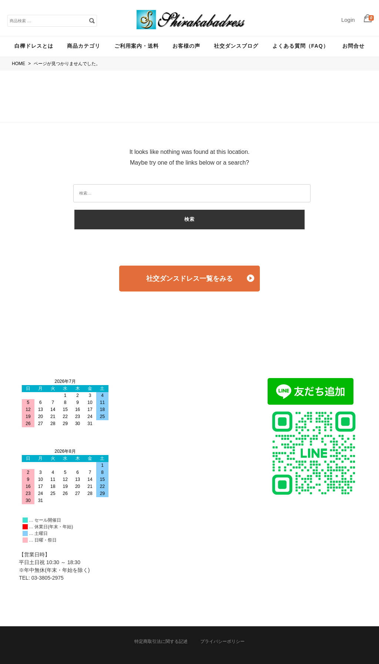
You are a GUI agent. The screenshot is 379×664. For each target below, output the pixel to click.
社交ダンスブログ (236, 46)
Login (348, 20)
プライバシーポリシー (222, 641)
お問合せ (353, 46)
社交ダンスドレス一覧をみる (200, 278)
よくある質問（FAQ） (300, 46)
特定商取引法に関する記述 (161, 641)
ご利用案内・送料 (136, 46)
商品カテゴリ (83, 46)
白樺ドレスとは (33, 46)
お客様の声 (186, 46)
